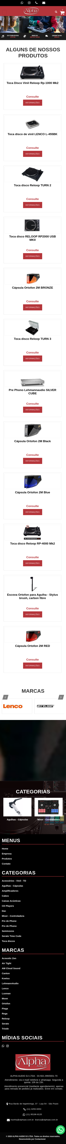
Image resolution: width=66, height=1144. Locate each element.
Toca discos (8, 941)
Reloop (6, 1018)
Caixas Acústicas (11, 901)
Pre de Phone (9, 921)
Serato (5, 1023)
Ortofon (6, 1003)
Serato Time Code (11, 936)
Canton (6, 973)
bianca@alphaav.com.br (46, 1120)
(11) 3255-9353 (34, 1109)
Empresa (6, 853)
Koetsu (6, 978)
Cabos (5, 896)
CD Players (8, 906)
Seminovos (8, 931)
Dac (4, 911)
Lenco (5, 988)
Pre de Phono (9, 926)
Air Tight (6, 963)
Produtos (7, 858)
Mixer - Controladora (13, 916)
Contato (6, 863)
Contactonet (40, 1139)
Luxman (6, 993)
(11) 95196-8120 (34, 1114)
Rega (4, 1013)
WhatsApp (60, 1129)
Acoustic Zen (9, 958)
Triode (5, 1028)
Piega (5, 1008)
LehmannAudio (10, 983)
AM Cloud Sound (11, 968)
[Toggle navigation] (4, 12)
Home (5, 848)
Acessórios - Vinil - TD (14, 880)
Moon (5, 998)
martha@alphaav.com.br (22, 1120)
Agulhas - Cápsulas (12, 885)
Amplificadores (10, 890)
